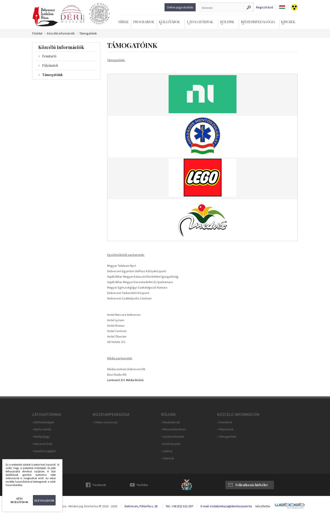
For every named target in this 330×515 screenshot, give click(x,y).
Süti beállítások (19, 500)
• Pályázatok (225, 429)
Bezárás (56, 466)
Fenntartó (49, 56)
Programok (143, 22)
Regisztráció (264, 7)
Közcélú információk (61, 33)
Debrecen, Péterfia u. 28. (141, 506)
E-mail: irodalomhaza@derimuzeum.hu (226, 506)
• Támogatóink (226, 437)
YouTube (142, 485)
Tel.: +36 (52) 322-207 (179, 506)
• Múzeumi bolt (42, 444)
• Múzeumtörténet (173, 429)
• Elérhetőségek (43, 422)
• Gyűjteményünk (172, 437)
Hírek (123, 22)
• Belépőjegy (41, 437)
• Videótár (167, 458)
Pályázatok (50, 65)
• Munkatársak (170, 422)
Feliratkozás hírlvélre (251, 485)
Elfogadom (44, 500)
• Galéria (166, 451)
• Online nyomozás (105, 422)
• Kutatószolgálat (44, 451)
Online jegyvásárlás (180, 7)
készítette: (263, 506)
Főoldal (37, 33)
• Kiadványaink (170, 444)
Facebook (99, 485)
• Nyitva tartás (41, 429)
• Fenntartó (224, 422)
